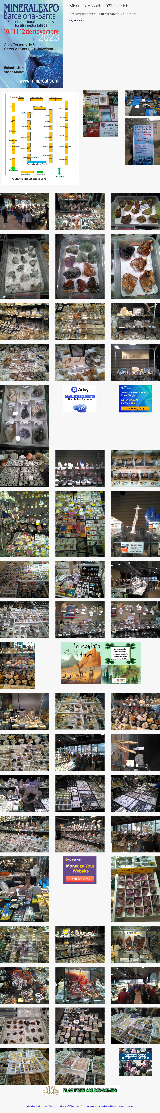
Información (42, 1106)
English (73, 20)
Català (80, 20)
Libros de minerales (125, 1106)
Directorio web (92, 1106)
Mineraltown (31, 1106)
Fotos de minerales (56, 1106)
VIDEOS (68, 1106)
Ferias (83, 1106)
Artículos (75, 1106)
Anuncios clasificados (108, 1106)
